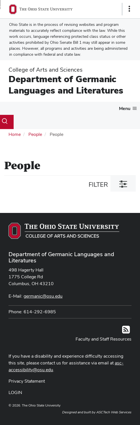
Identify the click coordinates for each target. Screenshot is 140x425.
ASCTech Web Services (113, 412)
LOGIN (15, 392)
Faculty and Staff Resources (103, 339)
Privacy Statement (27, 381)
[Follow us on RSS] (126, 331)
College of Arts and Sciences (46, 69)
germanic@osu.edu (43, 296)
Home (15, 134)
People (35, 134)
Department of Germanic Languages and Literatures (66, 84)
